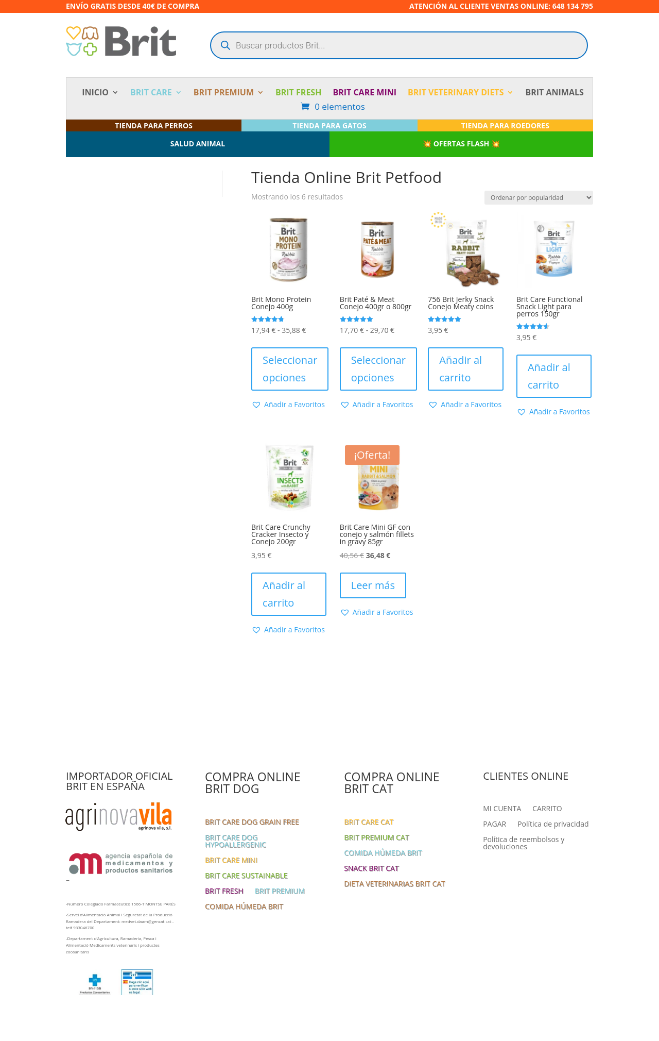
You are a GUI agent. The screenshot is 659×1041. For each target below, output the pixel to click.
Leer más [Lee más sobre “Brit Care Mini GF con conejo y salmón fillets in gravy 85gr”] (373, 585)
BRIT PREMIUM (224, 93)
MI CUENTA (502, 809)
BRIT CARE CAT (368, 822)
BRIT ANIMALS (554, 93)
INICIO (95, 93)
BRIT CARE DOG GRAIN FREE (252, 822)
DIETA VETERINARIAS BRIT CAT (394, 884)
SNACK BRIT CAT (371, 869)
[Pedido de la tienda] (538, 198)
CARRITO (547, 809)
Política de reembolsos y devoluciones (523, 843)
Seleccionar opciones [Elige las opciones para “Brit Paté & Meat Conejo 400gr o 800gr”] (378, 368)
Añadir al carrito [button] (460, 368)
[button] (288, 404)
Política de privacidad (552, 824)
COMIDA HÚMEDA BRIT (244, 907)
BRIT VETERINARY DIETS (456, 93)
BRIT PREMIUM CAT (376, 838)
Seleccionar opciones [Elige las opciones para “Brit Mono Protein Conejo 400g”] (290, 368)
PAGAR (494, 824)
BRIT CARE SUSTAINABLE (246, 876)
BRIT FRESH (298, 93)
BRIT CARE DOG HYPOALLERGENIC (235, 841)
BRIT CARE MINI (364, 93)
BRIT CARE (151, 93)
